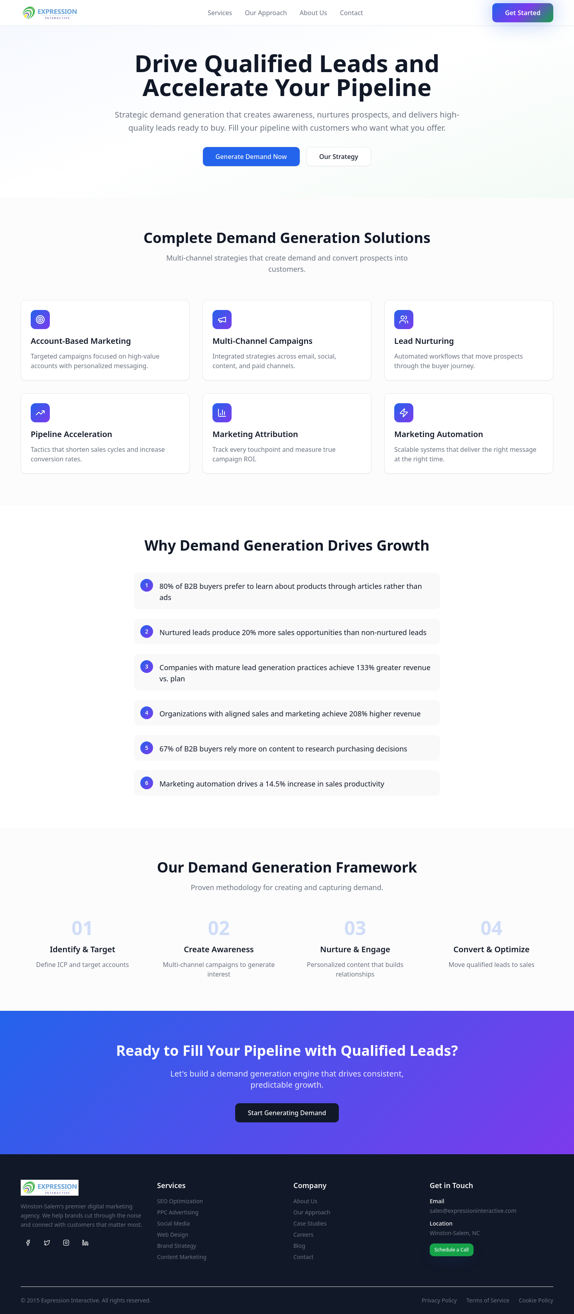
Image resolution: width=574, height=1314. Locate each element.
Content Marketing (181, 1257)
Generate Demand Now (251, 156)
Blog (299, 1245)
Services (220, 12)
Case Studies (309, 1223)
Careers (303, 1234)
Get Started (523, 12)
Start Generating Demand (287, 1112)
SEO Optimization (180, 1201)
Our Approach (266, 12)
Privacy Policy (439, 1300)
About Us (313, 12)
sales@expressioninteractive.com (473, 1210)
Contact (351, 12)
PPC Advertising (178, 1212)
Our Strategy (338, 156)
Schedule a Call (451, 1249)
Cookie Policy (536, 1300)
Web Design (173, 1234)
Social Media (173, 1223)
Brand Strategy (176, 1245)
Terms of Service (487, 1300)
